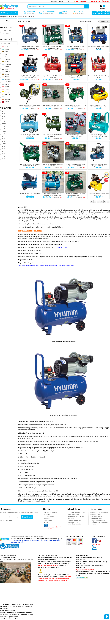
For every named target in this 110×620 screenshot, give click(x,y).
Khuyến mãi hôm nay (73, 522)
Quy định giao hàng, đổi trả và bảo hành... (76, 517)
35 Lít (3, 159)
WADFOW (6, 99)
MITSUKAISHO (6, 82)
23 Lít (3, 113)
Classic (5, 49)
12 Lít (3, 134)
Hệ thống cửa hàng (49, 516)
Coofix (5, 51)
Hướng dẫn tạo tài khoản (74, 524)
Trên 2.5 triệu (5, 33)
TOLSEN (6, 94)
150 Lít (4, 131)
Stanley (5, 92)
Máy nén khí (22, 210)
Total (4, 97)
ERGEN (5, 66)
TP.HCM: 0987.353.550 (102, 11)
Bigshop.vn (62, 565)
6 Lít (3, 111)
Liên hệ (46, 522)
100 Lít (4, 144)
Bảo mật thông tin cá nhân (98, 520)
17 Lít (3, 126)
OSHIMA (6, 87)
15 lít (3, 129)
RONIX (5, 89)
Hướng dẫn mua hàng (73, 514)
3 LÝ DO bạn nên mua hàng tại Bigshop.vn (99, 523)
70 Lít (3, 121)
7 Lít (3, 118)
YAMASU (6, 102)
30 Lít (3, 149)
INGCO (5, 74)
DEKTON (6, 59)
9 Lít (3, 151)
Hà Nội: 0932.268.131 (102, 13)
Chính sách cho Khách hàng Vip (99, 512)
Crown (5, 54)
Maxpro (5, 76)
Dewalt (5, 61)
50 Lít (3, 141)
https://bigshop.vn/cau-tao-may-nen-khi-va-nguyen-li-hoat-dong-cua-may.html (50, 265)
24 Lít (3, 154)
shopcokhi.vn (52, 567)
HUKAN (5, 69)
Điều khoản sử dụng (96, 516)
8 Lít (3, 136)
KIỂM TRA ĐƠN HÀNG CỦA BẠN (76, 512)
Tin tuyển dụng (48, 520)
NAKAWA (6, 84)
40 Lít (3, 146)
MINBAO (6, 79)
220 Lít (4, 123)
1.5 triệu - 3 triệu (6, 30)
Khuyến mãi (47, 518)
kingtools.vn (42, 567)
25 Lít (3, 139)
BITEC (5, 46)
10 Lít (3, 156)
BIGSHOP (29, 478)
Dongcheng (6, 64)
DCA (4, 56)
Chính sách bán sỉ (96, 514)
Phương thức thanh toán (74, 520)
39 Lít (3, 116)
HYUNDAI (6, 71)
